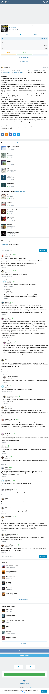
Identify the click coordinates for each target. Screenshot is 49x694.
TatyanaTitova (8, 270)
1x (44, 34)
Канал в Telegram (24, 655)
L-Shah (6, 456)
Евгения (7, 302)
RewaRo (7, 385)
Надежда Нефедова (10, 419)
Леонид (7, 498)
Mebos (6, 467)
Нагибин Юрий (12, 27)
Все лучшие (24, 643)
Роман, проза (5, 67)
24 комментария (24, 57)
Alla (6, 359)
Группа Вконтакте (24, 651)
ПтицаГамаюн (8, 516)
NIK (6, 446)
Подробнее (25, 692)
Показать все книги (24, 599)
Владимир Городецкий (11, 545)
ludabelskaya (8, 480)
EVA (6, 406)
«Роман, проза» (19, 191)
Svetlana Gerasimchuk (12, 376)
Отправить (43, 250)
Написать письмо (24, 674)
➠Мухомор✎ (8, 255)
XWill (6, 507)
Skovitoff (9, 281)
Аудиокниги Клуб (24, 680)
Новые (10, 244)
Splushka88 (8, 433)
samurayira (7, 318)
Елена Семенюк (9, 489)
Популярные (4, 244)
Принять (44, 691)
